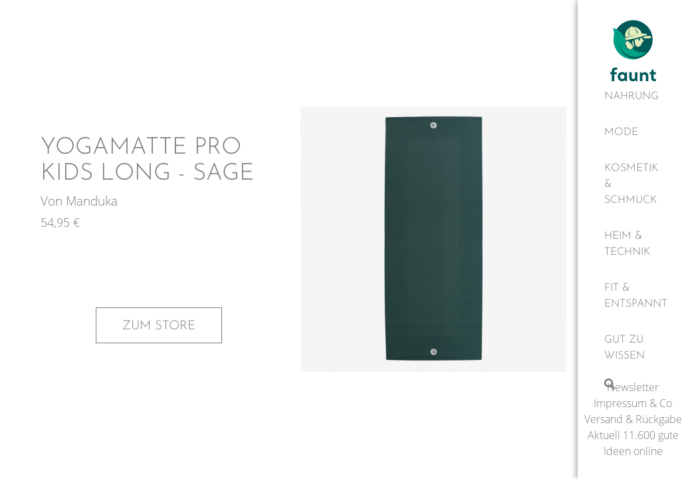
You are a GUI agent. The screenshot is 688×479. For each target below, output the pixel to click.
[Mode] (633, 132)
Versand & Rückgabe (633, 419)
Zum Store (158, 326)
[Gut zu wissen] (633, 348)
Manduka (92, 201)
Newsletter (633, 387)
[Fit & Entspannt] (633, 296)
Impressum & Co (633, 403)
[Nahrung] (633, 96)
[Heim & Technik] (633, 244)
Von (53, 201)
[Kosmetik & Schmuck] (633, 184)
